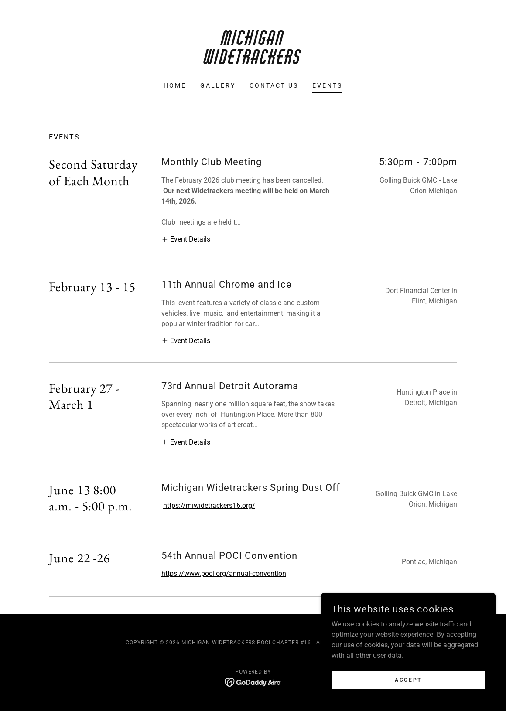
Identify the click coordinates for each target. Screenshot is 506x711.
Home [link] (175, 85)
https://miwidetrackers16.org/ (209, 505)
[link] (253, 62)
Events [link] (327, 85)
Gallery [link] (218, 85)
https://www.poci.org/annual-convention (223, 573)
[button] (185, 239)
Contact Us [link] (274, 85)
